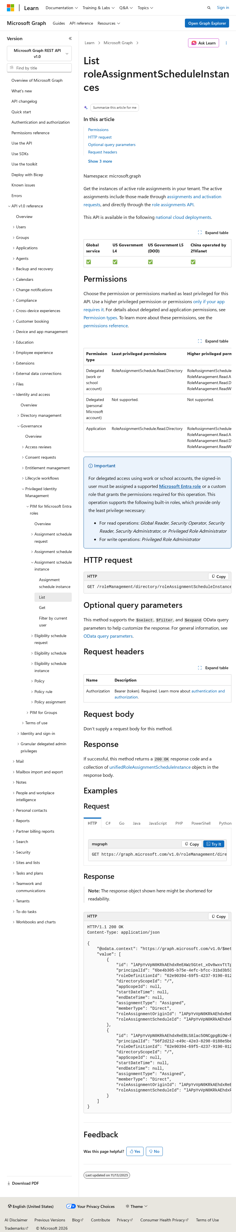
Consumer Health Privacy (162, 1220)
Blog (76, 1220)
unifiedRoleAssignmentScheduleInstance (150, 767)
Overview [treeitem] (24, 216)
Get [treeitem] (42, 607)
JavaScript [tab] (158, 823)
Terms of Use (207, 1220)
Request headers (102, 152)
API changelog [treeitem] (24, 101)
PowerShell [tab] (200, 823)
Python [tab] (225, 823)
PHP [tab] (179, 823)
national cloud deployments (183, 217)
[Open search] (209, 8)
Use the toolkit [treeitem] (24, 164)
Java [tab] (136, 823)
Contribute (100, 1220)
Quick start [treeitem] (21, 111)
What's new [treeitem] (21, 91)
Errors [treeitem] (16, 195)
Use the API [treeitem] (21, 143)
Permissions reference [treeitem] (30, 132)
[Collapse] (70, 38)
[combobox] (39, 53)
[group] (157, 400)
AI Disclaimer (16, 1220)
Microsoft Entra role (180, 486)
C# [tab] (108, 823)
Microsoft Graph (118, 42)
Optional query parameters (112, 144)
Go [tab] (121, 823)
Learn (89, 42)
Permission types (100, 317)
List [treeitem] (42, 597)
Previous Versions (49, 1220)
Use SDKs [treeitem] (19, 153)
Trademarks (15, 1228)
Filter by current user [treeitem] (53, 621)
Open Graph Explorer (207, 23)
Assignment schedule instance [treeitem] (54, 583)
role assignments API (173, 204)
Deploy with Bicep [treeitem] (27, 174)
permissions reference (106, 325)
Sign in (223, 7)
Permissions (98, 129)
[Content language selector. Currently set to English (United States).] (31, 1206)
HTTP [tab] (92, 823)
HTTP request (100, 137)
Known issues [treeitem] (23, 185)
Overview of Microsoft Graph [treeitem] (37, 80)
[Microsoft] (10, 7)
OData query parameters (108, 636)
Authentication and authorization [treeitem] (40, 122)
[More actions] (226, 43)
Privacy (123, 1220)
